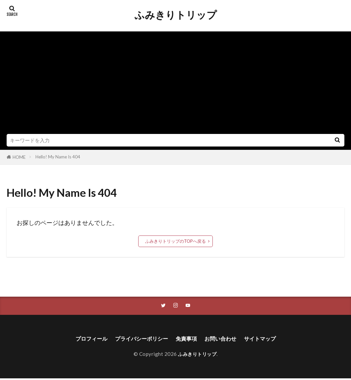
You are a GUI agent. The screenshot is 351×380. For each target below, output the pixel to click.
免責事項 (188, 339)
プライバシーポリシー (138, 339)
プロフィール (83, 339)
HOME (19, 157)
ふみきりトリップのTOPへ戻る (175, 241)
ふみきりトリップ (176, 15)
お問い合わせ (225, 339)
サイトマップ (268, 339)
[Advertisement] (175, 84)
